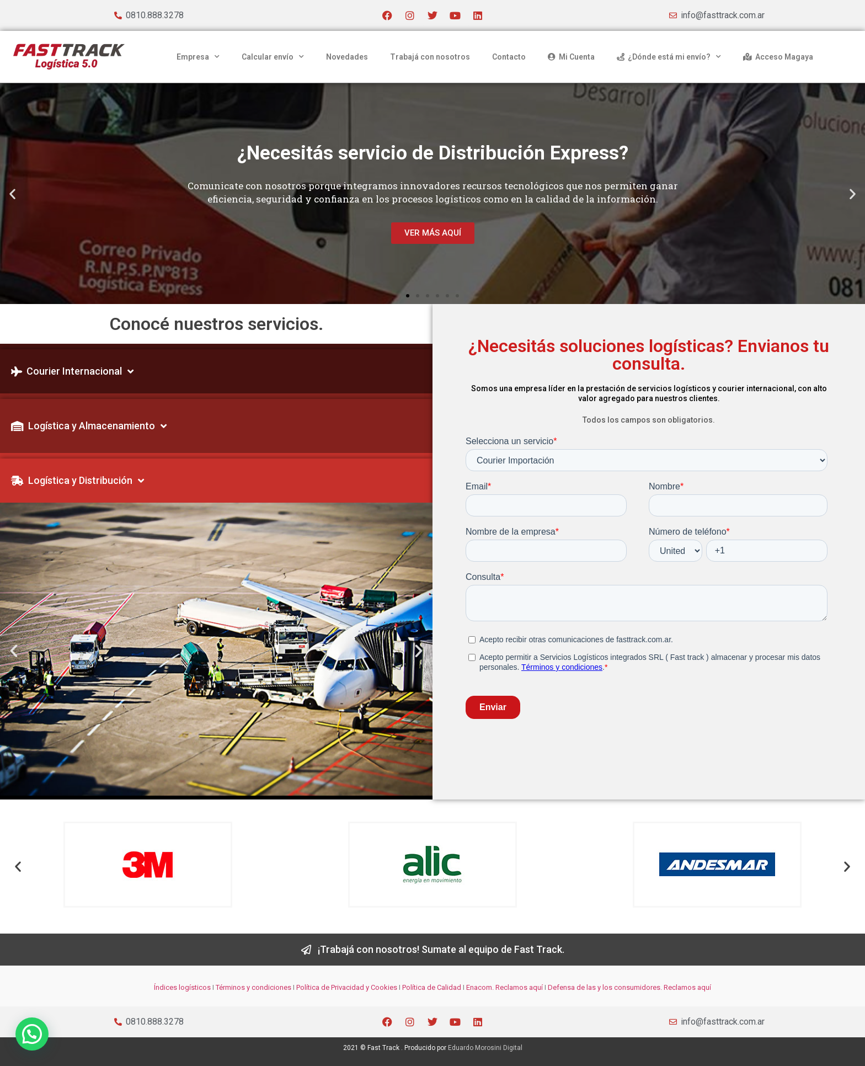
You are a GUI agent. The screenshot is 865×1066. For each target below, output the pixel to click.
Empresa (198, 57)
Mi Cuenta (571, 56)
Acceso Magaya (778, 56)
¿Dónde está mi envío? (669, 57)
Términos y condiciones (253, 987)
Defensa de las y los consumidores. (605, 987)
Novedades (347, 56)
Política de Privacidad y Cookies (346, 987)
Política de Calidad (431, 987)
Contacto (509, 56)
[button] (12, 194)
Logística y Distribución (77, 480)
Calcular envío (273, 57)
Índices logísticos (182, 987)
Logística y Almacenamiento (89, 425)
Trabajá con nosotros (430, 56)
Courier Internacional (72, 371)
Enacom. (480, 987)
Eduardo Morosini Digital (485, 1048)
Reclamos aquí (518, 987)
